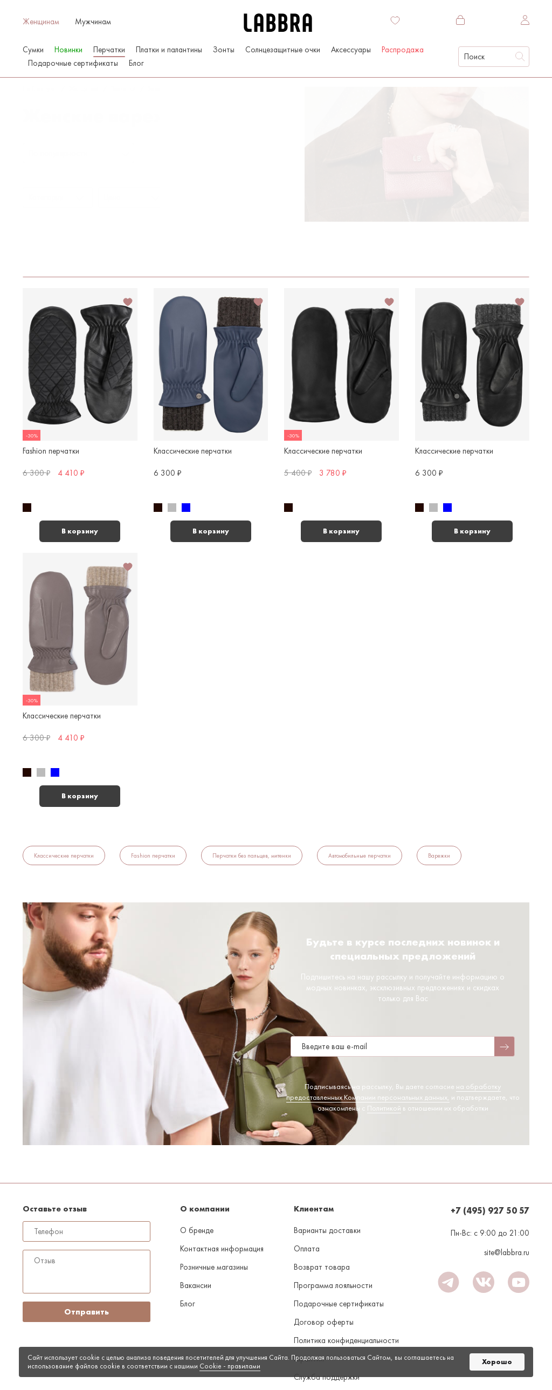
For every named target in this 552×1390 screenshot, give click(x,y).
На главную (38, 88)
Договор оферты (324, 1322)
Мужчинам (93, 21)
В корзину (79, 531)
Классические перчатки (64, 855)
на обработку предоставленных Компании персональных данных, (393, 1091)
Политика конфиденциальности (346, 1340)
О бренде (196, 1230)
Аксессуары (351, 49)
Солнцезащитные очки (282, 49)
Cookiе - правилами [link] (229, 1366)
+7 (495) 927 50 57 (490, 1210)
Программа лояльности (333, 1285)
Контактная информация (222, 1248)
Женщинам (41, 21)
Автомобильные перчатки (359, 855)
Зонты (223, 49)
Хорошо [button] (497, 1361)
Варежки (158, 88)
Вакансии (195, 1285)
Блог (136, 63)
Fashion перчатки (153, 855)
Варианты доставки (327, 1230)
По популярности (58, 153)
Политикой (384, 1108)
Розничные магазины (214, 1267)
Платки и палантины (169, 49)
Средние (134, 248)
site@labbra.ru (506, 1252)
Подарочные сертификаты (73, 63)
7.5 (186, 88)
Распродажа (403, 49)
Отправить (86, 1311)
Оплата (307, 1248)
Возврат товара (322, 1267)
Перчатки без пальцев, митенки (251, 855)
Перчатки (122, 88)
